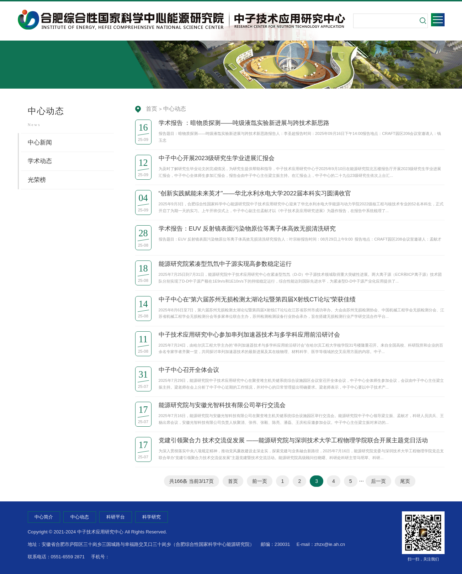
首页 (151, 109)
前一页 (259, 481)
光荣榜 (37, 180)
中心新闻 (40, 142)
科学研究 (151, 517)
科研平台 (115, 517)
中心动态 (174, 109)
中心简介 (43, 517)
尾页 (405, 481)
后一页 (378, 481)
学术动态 (40, 161)
